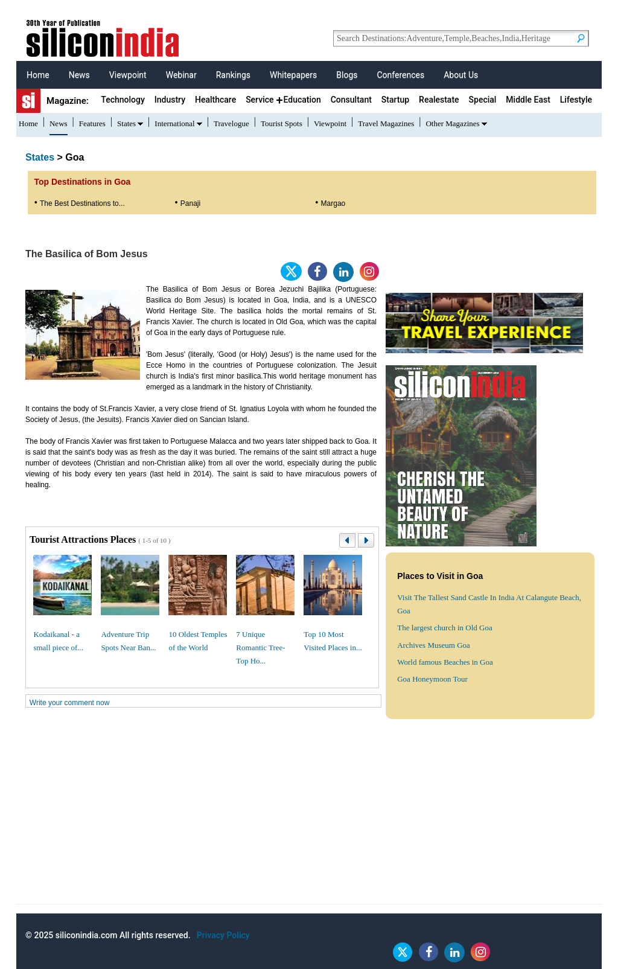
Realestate (439, 99)
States (126, 123)
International (174, 123)
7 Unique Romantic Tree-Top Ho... (260, 647)
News (79, 75)
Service (259, 99)
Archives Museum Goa (433, 645)
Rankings (233, 75)
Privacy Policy (223, 935)
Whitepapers (293, 75)
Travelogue (231, 123)
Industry (169, 99)
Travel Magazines (386, 123)
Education (301, 99)
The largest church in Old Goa (444, 627)
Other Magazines (452, 123)
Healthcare (215, 99)
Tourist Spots (281, 123)
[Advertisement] (309, 819)
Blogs (346, 75)
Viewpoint (128, 75)
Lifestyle (576, 99)
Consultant (351, 99)
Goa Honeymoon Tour (432, 678)
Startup (395, 99)
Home (38, 75)
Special (483, 99)
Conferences (400, 75)
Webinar (181, 75)
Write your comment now (70, 703)
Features (92, 123)
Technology (123, 99)
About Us (461, 75)
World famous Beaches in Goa (445, 662)
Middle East (528, 99)
